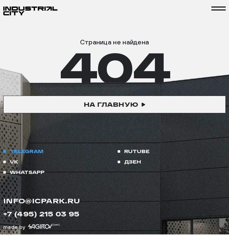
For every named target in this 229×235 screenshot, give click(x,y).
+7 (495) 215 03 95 (41, 214)
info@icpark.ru (41, 200)
